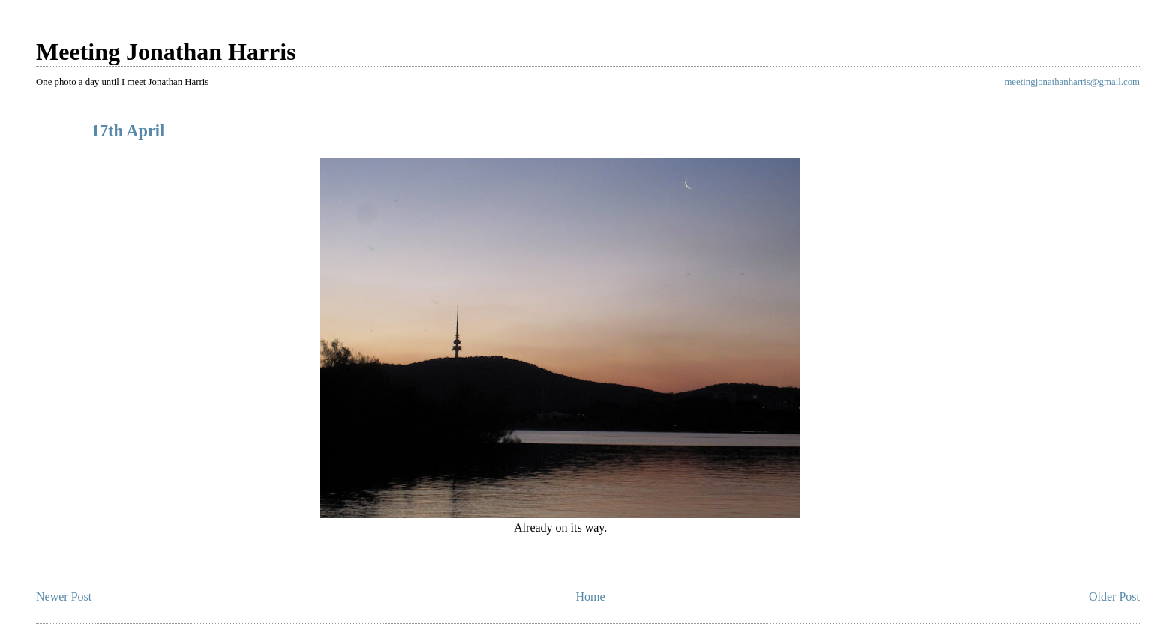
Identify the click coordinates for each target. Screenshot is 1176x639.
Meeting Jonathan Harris (166, 51)
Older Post (1114, 596)
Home (590, 596)
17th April (128, 131)
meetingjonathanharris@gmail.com (1072, 81)
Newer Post (64, 596)
